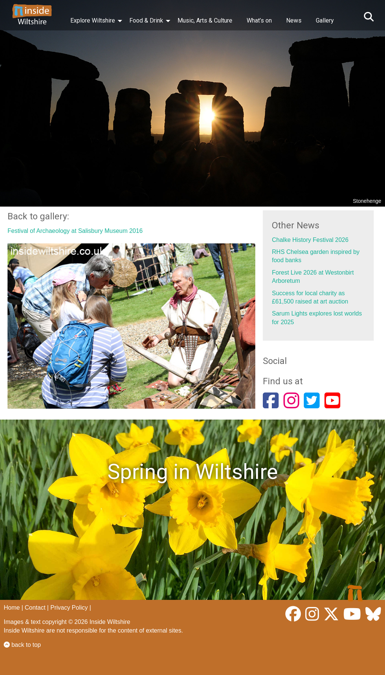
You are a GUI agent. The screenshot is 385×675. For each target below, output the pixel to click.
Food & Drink (146, 20)
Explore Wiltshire (92, 20)
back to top (22, 645)
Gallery (325, 20)
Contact (35, 607)
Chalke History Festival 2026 (310, 240)
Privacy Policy (69, 607)
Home (12, 607)
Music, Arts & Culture (204, 20)
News (294, 20)
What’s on (259, 20)
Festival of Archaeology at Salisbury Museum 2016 (75, 231)
